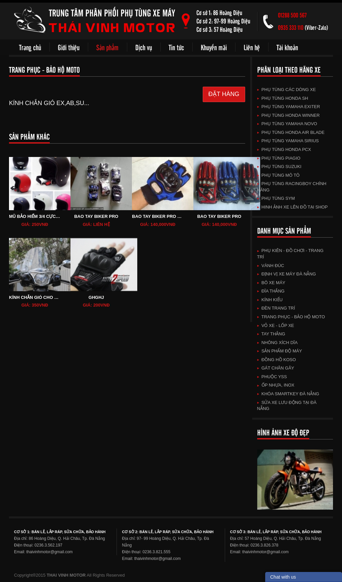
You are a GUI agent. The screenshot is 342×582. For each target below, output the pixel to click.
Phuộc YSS (272, 376)
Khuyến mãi (214, 47)
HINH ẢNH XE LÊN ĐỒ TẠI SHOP (292, 207)
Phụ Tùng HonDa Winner (288, 115)
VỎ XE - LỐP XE (275, 325)
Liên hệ (251, 47)
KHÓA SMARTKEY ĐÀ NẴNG (288, 393)
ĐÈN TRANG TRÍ (276, 308)
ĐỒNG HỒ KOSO (276, 359)
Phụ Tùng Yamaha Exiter (288, 106)
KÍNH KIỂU (270, 299)
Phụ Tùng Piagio (279, 158)
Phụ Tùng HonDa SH (282, 98)
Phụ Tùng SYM (276, 198)
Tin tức (176, 47)
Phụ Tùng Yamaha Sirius (288, 140)
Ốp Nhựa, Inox (276, 385)
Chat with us (283, 577)
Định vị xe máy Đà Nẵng (286, 273)
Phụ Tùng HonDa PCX (284, 149)
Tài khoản (287, 47)
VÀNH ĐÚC (270, 265)
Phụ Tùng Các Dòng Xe (286, 89)
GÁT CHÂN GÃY (275, 367)
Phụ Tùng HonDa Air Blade (291, 132)
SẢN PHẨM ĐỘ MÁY (279, 350)
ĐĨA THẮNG (271, 291)
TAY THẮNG (271, 333)
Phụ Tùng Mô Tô (278, 175)
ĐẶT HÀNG (223, 94)
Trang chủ (30, 47)
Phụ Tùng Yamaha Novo (287, 123)
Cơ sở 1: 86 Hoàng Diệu (219, 12)
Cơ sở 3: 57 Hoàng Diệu (219, 29)
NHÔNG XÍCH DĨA (277, 342)
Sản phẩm (107, 47)
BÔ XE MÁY (271, 282)
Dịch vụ (143, 47)
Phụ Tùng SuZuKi (279, 166)
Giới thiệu (68, 47)
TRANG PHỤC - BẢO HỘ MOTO (291, 316)
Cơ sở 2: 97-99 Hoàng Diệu (223, 21)
